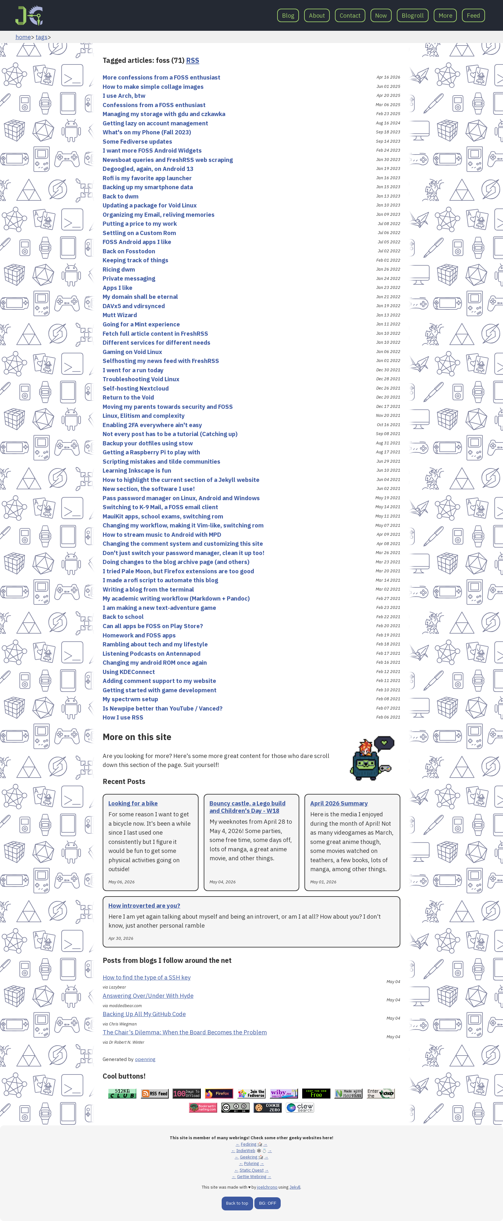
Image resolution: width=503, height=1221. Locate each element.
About (317, 15)
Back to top (237, 1203)
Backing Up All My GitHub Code (144, 1014)
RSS (192, 60)
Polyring (251, 1163)
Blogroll (413, 15)
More (445, 15)
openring (145, 1059)
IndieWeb (245, 1150)
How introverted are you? (144, 905)
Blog (288, 15)
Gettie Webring (251, 1176)
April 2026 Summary (339, 803)
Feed (473, 15)
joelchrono (267, 1187)
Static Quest (252, 1170)
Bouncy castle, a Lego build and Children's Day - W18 (247, 806)
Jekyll (294, 1187)
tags (41, 37)
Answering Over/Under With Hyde (148, 995)
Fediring (248, 1144)
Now (381, 15)
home (23, 37)
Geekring (248, 1157)
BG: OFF (267, 1203)
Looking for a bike (133, 803)
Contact (350, 15)
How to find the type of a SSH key (147, 977)
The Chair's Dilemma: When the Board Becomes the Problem (185, 1032)
